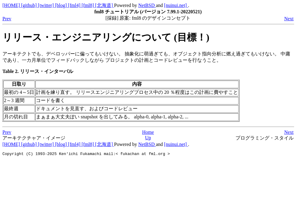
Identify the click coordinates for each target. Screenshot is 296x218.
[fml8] (88, 5)
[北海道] (104, 5)
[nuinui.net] (176, 5)
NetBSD (147, 5)
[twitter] (46, 5)
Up (148, 137)
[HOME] (11, 5)
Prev (6, 18)
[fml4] (75, 5)
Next (289, 18)
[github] (29, 5)
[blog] (61, 5)
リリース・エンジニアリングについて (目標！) (105, 37)
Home (148, 132)
